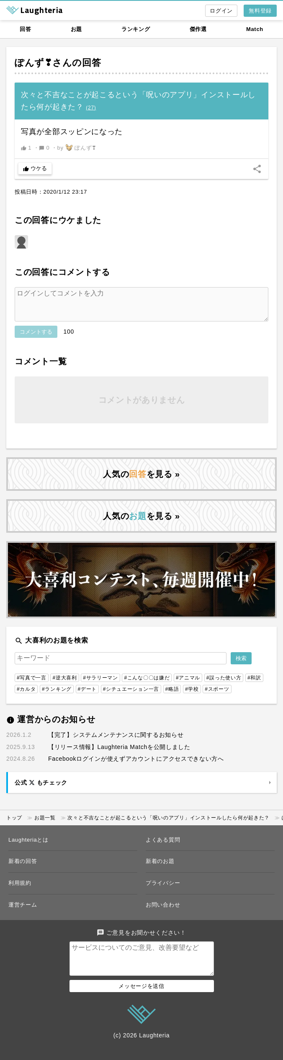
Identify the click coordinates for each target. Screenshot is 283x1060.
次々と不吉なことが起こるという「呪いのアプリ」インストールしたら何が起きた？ (168, 824)
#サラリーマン (100, 684)
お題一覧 (45, 824)
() (91, 108)
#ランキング (57, 696)
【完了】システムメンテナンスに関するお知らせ (115, 741)
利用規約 (19, 889)
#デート (87, 696)
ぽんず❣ (33, 62)
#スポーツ (217, 696)
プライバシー (163, 889)
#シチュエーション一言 (131, 696)
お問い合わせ (163, 911)
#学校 (192, 696)
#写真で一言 (31, 684)
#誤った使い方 (224, 684)
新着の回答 (22, 868)
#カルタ (26, 696)
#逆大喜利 (64, 684)
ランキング (135, 29)
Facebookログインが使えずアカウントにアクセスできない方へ (136, 765)
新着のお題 (160, 868)
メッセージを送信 (141, 999)
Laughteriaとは (28, 846)
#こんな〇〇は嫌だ (147, 684)
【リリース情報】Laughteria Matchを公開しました (119, 753)
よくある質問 (163, 846)
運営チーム (22, 911)
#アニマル (188, 684)
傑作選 (198, 29)
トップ (14, 824)
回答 (25, 29)
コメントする (36, 338)
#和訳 (254, 684)
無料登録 (260, 11)
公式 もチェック (41, 789)
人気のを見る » (141, 480)
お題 (76, 29)
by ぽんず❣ (77, 147)
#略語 (172, 696)
